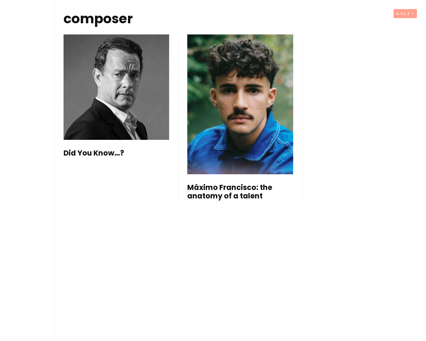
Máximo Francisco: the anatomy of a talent (229, 192)
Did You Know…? (94, 153)
